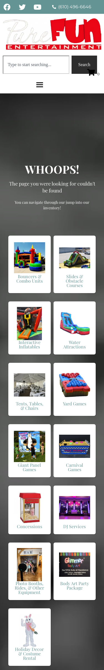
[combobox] (36, 65)
